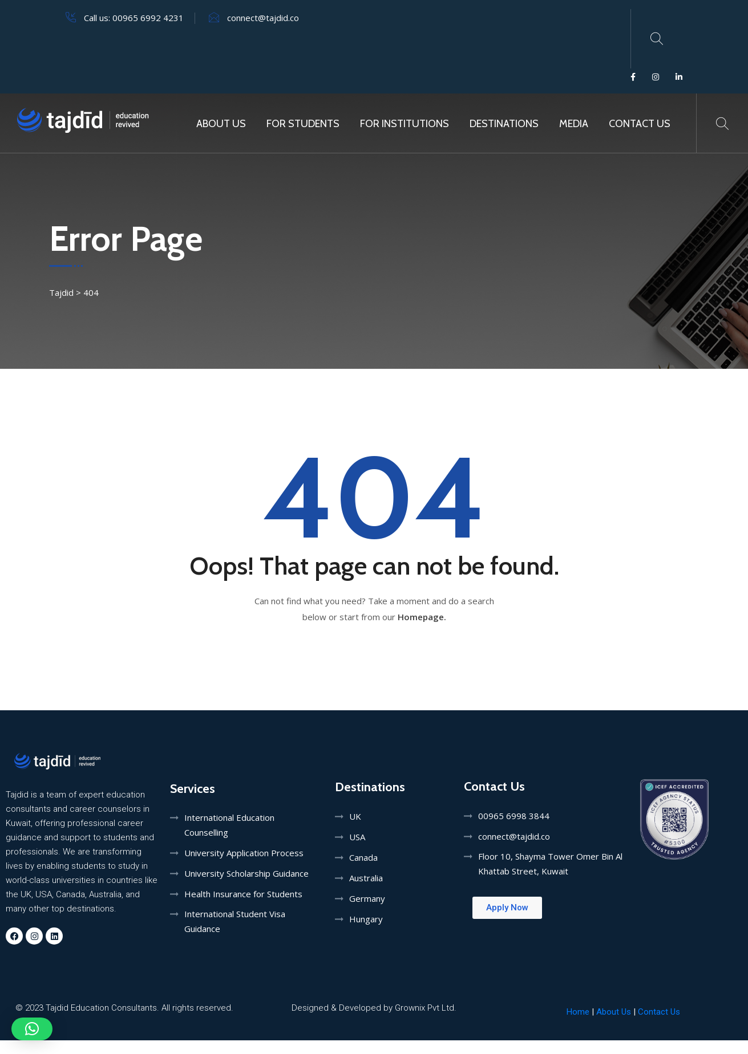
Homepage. (422, 616)
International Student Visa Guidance (234, 921)
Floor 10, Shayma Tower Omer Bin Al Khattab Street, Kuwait (550, 863)
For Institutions (404, 123)
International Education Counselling (229, 825)
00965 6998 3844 (513, 815)
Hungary (366, 919)
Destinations (504, 123)
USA (357, 837)
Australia (366, 878)
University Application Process (244, 852)
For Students (302, 123)
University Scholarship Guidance (246, 873)
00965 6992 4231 (148, 17)
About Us (221, 123)
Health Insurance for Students (243, 894)
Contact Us (639, 123)
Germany (367, 898)
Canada (363, 857)
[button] (31, 1029)
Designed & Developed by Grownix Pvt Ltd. (374, 1008)
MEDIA (573, 123)
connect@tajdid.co (263, 17)
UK (355, 816)
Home (578, 1012)
